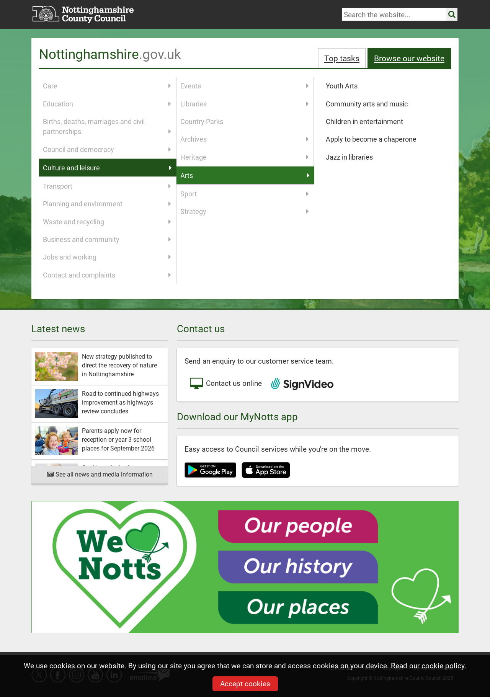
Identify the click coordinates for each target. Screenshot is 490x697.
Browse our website (409, 58)
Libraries (244, 104)
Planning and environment (107, 204)
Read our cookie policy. (429, 665)
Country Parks (201, 121)
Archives (244, 139)
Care (107, 86)
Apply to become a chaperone (371, 139)
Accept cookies (245, 683)
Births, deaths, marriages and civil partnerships (107, 127)
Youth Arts (342, 85)
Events (244, 86)
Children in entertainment (364, 121)
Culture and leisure (107, 168)
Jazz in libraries (349, 157)
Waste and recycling (107, 222)
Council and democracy (107, 149)
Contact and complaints (107, 275)
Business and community (107, 239)
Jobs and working (107, 257)
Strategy (244, 211)
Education (107, 104)
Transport (107, 186)
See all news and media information (99, 474)
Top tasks (341, 58)
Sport (244, 194)
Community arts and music (367, 103)
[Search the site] (451, 14)
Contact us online (225, 384)
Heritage (244, 157)
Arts (245, 175)
